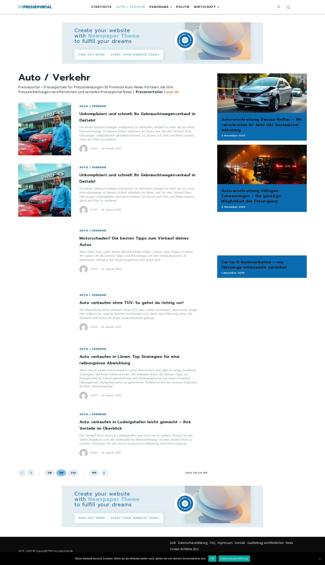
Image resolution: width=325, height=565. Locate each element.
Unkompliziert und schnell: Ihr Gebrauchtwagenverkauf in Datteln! (119, 116)
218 (49, 473)
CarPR (93, 148)
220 (73, 473)
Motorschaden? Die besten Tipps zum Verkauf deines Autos (132, 241)
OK (212, 558)
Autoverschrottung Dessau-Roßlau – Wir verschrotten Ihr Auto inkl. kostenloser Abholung (261, 125)
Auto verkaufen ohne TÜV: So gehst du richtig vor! (137, 302)
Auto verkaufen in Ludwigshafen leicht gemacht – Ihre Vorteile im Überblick (137, 424)
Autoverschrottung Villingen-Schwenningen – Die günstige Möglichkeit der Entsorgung (251, 196)
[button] (288, 7)
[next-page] (104, 472)
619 (94, 473)
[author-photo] (84, 149)
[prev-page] (22, 472)
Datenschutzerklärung (234, 558)
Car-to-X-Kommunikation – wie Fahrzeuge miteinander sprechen (254, 264)
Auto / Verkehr (92, 106)
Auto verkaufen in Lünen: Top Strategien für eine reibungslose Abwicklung (135, 359)
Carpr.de (171, 92)
